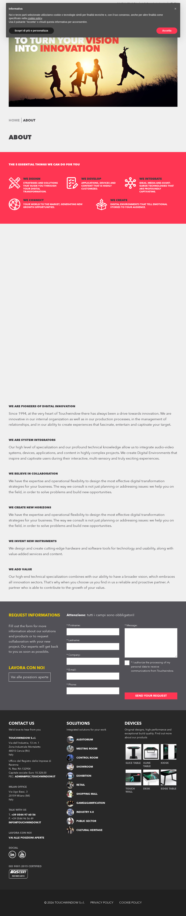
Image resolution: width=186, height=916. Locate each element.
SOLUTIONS (78, 723)
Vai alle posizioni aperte (29, 677)
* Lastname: (73, 640)
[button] (175, 9)
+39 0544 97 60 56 (23, 814)
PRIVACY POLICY (101, 903)
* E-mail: (71, 669)
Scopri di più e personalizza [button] (31, 30)
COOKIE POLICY (130, 903)
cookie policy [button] (35, 18)
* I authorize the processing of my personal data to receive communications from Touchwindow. (149, 666)
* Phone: (72, 684)
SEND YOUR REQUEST (151, 696)
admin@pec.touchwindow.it (35, 776)
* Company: (73, 655)
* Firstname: (73, 625)
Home (14, 120)
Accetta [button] (166, 30)
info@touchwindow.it (25, 822)
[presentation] (152, 684)
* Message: (131, 625)
